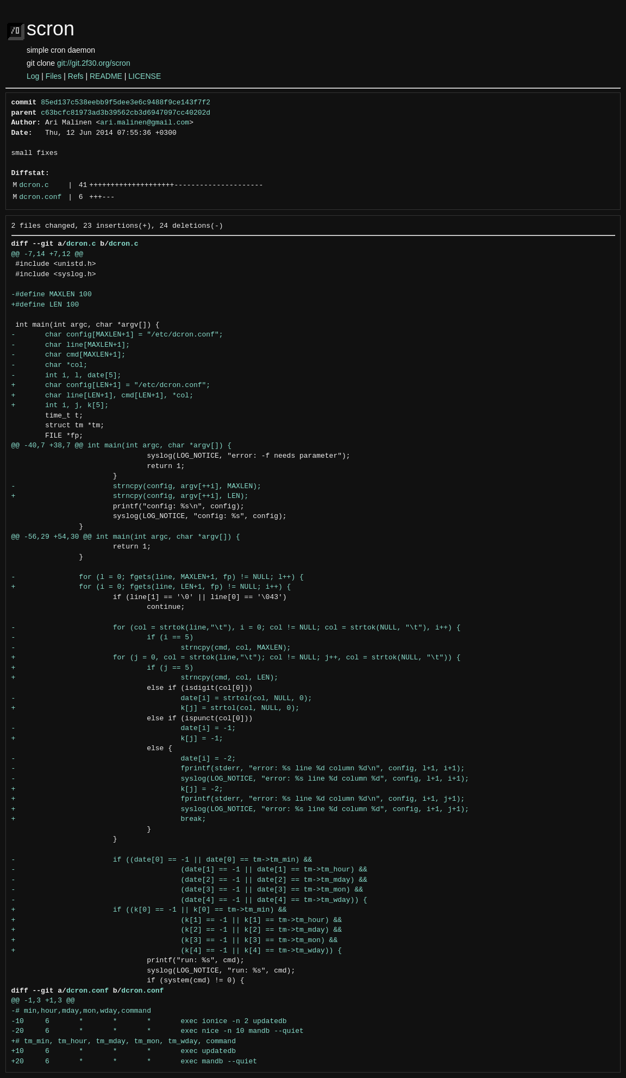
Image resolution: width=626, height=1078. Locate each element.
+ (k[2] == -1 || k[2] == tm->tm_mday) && (176, 930)
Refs (76, 76)
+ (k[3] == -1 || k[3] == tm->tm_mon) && (174, 940)
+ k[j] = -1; (117, 739)
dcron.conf (40, 197)
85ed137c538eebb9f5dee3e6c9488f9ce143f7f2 (125, 103)
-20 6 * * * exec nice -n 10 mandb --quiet (157, 1031)
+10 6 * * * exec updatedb (123, 1051)
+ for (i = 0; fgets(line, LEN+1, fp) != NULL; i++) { (151, 587)
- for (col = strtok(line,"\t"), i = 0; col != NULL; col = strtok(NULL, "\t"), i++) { (236, 628)
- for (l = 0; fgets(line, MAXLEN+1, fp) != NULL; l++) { (157, 577)
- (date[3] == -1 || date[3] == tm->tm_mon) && (187, 890)
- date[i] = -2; (123, 759)
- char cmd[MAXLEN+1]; (68, 355)
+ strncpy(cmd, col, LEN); (144, 678)
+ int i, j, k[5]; (60, 405)
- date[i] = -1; (123, 728)
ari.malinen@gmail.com (144, 123)
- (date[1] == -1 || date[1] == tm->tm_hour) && (189, 870)
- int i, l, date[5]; (66, 376)
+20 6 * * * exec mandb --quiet (134, 1062)
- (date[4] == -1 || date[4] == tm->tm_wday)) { (189, 900)
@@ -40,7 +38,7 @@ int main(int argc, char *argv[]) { (121, 446)
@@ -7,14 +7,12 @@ (47, 254)
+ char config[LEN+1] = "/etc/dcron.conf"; (111, 385)
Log (33, 76)
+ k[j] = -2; (117, 789)
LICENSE (144, 76)
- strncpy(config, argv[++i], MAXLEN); (136, 486)
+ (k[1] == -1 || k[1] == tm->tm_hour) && (176, 920)
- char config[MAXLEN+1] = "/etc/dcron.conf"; (117, 335)
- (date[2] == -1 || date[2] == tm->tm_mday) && (189, 880)
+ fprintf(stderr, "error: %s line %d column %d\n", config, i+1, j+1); (238, 799)
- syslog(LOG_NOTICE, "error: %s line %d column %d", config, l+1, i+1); (240, 779)
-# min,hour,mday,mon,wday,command (81, 1011)
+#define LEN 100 (45, 305)
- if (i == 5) (102, 638)
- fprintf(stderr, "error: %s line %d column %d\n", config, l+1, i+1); (238, 769)
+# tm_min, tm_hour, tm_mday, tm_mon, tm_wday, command (123, 1041)
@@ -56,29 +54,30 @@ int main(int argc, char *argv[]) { (125, 537)
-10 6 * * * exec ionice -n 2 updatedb (149, 1021)
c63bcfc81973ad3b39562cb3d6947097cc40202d (125, 113)
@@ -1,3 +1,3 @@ (43, 1001)
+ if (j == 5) (102, 668)
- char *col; (49, 365)
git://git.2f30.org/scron (93, 63)
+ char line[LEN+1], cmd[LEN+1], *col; (102, 396)
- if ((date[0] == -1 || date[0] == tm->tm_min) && (161, 860)
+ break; (108, 819)
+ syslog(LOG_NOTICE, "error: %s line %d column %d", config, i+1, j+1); (240, 809)
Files (54, 76)
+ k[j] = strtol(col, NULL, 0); (155, 708)
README (106, 76)
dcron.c (34, 185)
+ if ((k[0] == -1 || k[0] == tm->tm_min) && (149, 910)
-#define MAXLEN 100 (51, 295)
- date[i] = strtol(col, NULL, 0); (161, 698)
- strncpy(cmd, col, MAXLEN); (151, 648)
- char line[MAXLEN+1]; (70, 345)
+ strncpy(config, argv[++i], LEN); (130, 496)
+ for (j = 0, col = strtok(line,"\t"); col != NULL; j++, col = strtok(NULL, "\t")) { (236, 658)
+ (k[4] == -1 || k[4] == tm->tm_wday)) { (176, 951)
